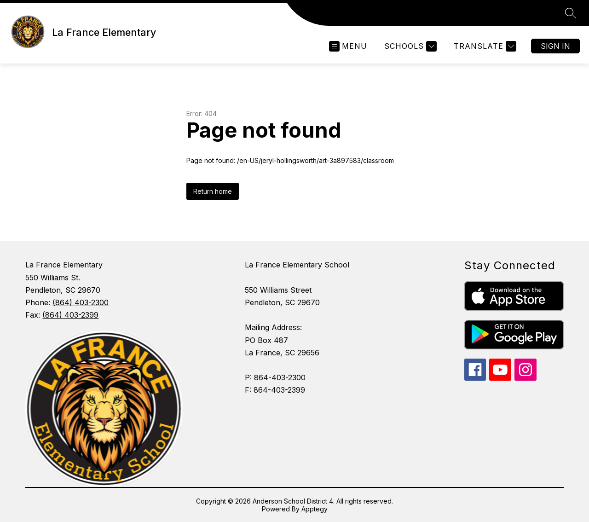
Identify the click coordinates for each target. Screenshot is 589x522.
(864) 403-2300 (80, 302)
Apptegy (314, 509)
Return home (212, 191)
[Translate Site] (483, 46)
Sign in (555, 46)
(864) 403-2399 (70, 314)
